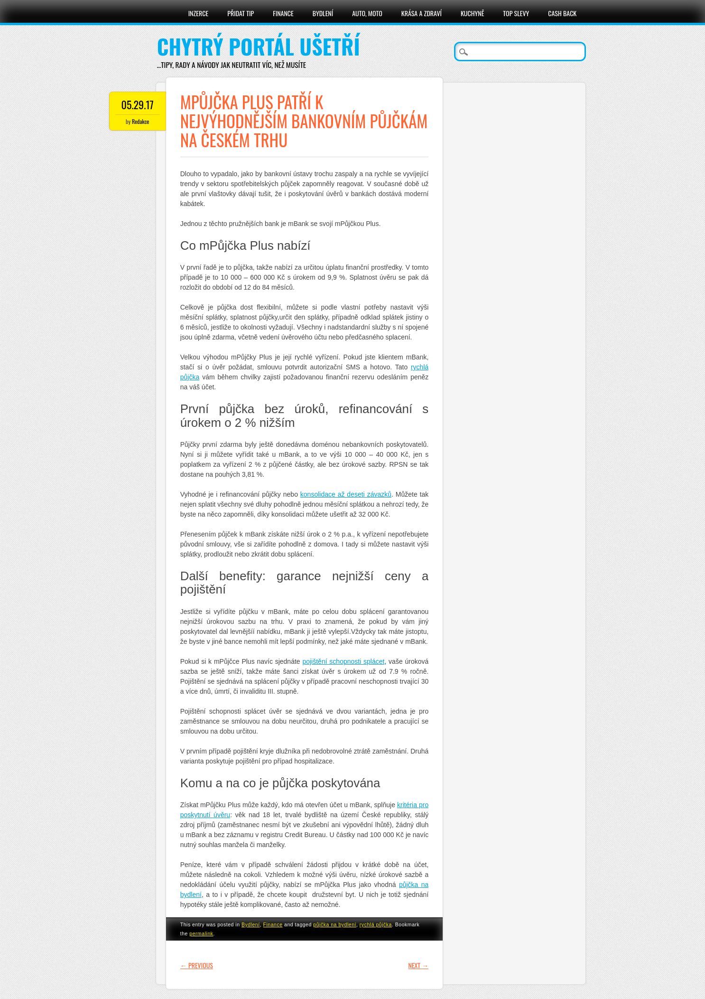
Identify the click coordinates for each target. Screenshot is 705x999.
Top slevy (516, 13)
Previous (196, 965)
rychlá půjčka (376, 924)
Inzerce (198, 13)
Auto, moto (367, 13)
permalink (201, 933)
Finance (283, 13)
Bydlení (323, 13)
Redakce (140, 121)
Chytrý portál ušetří (258, 46)
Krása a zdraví (421, 13)
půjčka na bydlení (334, 924)
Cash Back (562, 13)
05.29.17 (137, 104)
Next (418, 965)
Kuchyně (472, 13)
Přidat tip (240, 13)
